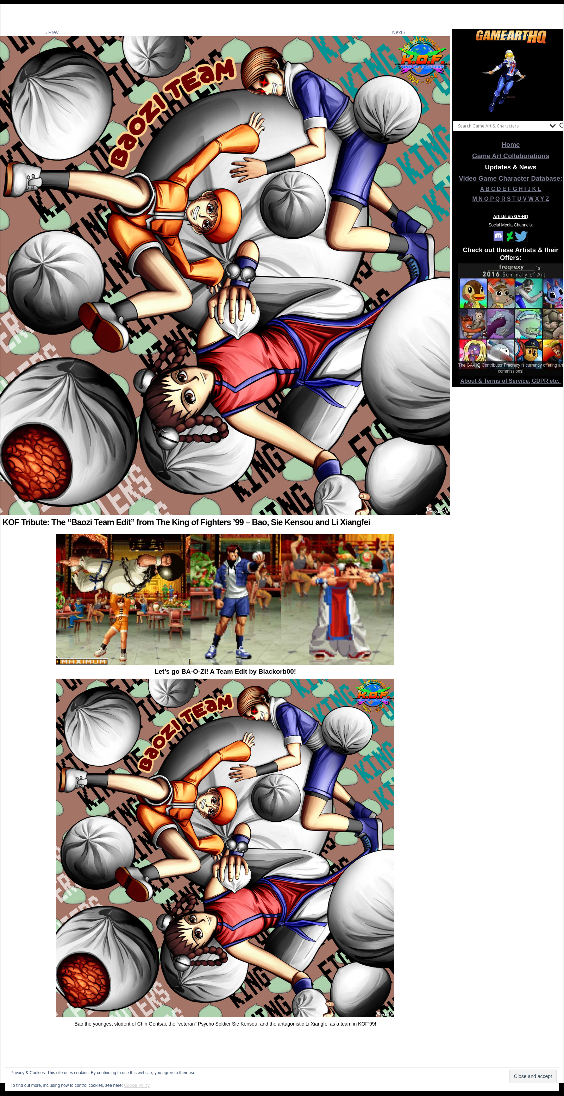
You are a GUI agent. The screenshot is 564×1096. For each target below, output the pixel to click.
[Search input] (502, 126)
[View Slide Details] (511, 80)
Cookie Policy (137, 1085)
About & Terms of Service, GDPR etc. (510, 381)
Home (511, 144)
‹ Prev (51, 32)
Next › (398, 32)
